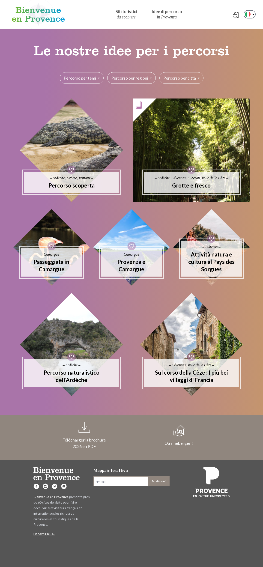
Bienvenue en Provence (38, 14)
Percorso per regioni (131, 78)
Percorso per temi (82, 78)
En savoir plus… (44, 534)
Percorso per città (181, 78)
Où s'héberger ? (178, 435)
